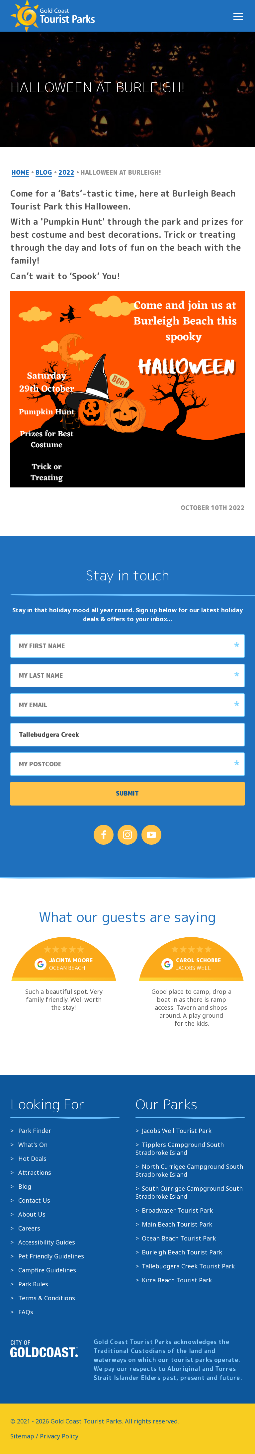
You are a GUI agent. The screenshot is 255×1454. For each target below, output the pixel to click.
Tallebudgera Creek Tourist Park (188, 1266)
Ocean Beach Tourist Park (179, 1238)
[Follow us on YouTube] (151, 835)
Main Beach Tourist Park (177, 1224)
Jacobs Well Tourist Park (177, 1131)
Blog (44, 172)
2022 (66, 172)
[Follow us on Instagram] (127, 835)
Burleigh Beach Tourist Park (182, 1252)
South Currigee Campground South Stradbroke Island (189, 1192)
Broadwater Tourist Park (177, 1210)
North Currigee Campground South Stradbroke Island (189, 1170)
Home (20, 172)
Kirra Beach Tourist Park (177, 1280)
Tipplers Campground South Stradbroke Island (179, 1148)
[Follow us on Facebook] (104, 835)
